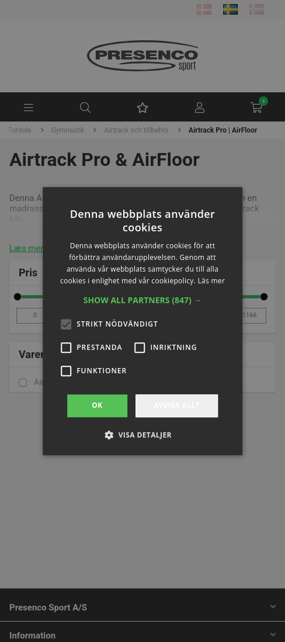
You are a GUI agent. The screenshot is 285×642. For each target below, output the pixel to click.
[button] (143, 301)
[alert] (142, 321)
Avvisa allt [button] (177, 406)
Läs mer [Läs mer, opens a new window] (211, 281)
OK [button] (97, 406)
